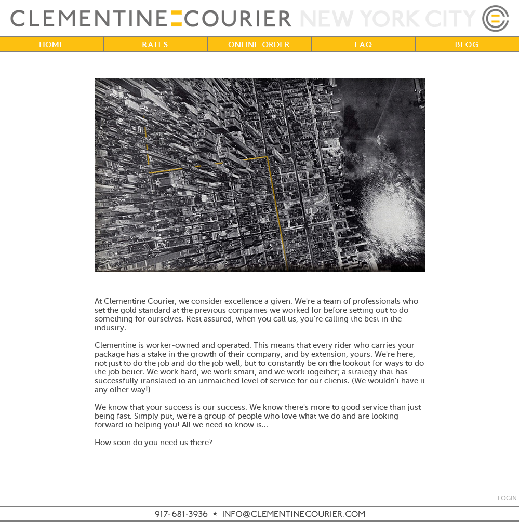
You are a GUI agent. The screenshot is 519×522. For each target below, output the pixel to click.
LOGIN (507, 499)
